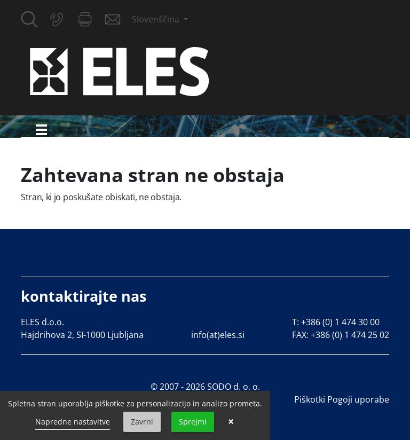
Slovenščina (157, 19)
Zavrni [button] (142, 422)
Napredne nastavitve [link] (72, 422)
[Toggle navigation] (41, 130)
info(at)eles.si (218, 335)
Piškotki (309, 399)
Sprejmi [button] (193, 422)
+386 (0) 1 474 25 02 (350, 335)
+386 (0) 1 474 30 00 (340, 322)
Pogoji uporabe (358, 399)
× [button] (231, 422)
